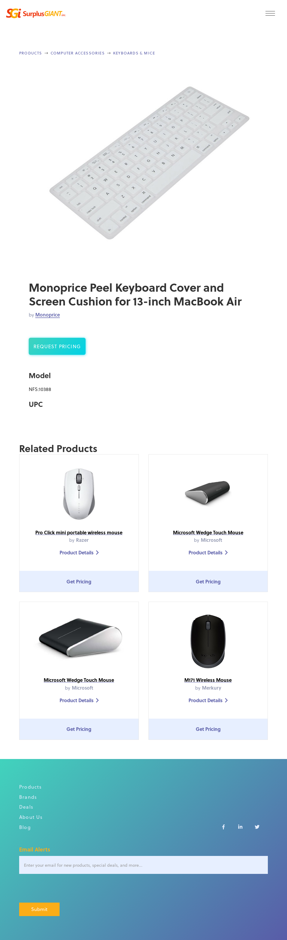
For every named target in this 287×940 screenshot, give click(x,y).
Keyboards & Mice (134, 53)
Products (30, 53)
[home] (36, 13)
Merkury (211, 687)
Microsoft (211, 539)
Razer (82, 539)
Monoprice (47, 314)
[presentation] (64, 888)
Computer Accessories (78, 53)
